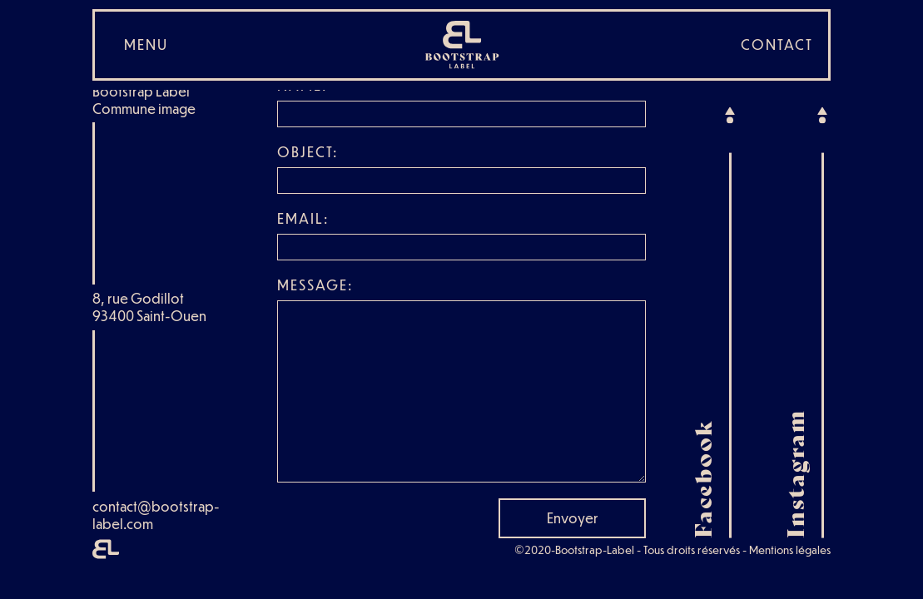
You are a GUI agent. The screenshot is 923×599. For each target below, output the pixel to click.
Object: (307, 152)
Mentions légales (790, 549)
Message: (315, 285)
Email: (303, 218)
